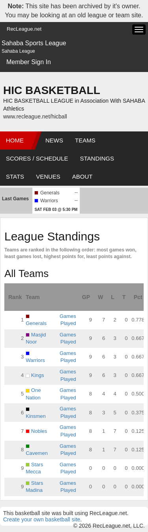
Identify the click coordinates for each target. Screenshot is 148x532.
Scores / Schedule (37, 158)
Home (15, 140)
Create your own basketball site (41, 519)
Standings (97, 158)
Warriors (35, 360)
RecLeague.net (24, 29)
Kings (37, 375)
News (54, 140)
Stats (15, 176)
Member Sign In (28, 62)
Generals (36, 323)
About (82, 176)
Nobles (39, 431)
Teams (85, 140)
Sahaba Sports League (34, 43)
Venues (48, 176)
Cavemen (37, 453)
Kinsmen (36, 416)
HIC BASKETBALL (51, 90)
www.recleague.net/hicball (35, 116)
